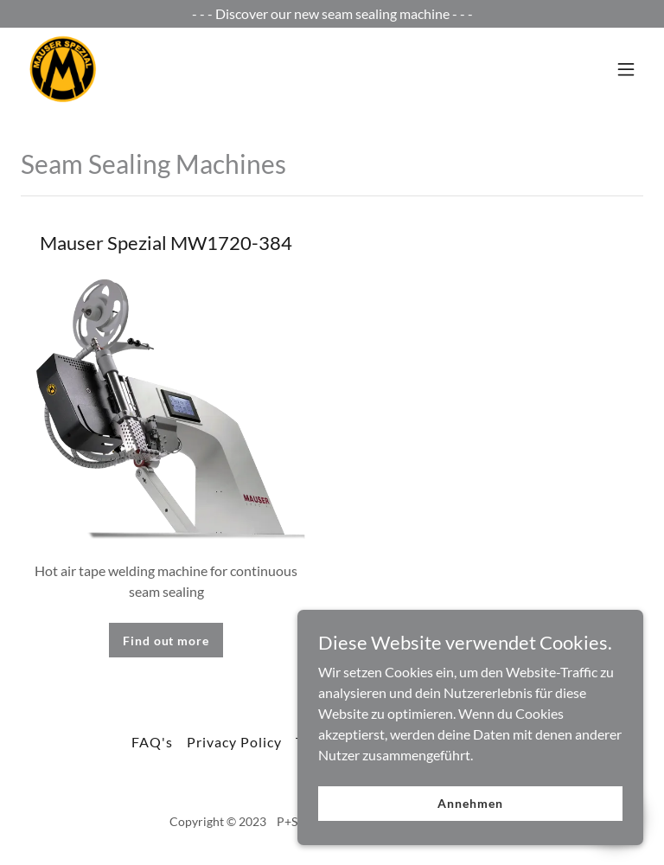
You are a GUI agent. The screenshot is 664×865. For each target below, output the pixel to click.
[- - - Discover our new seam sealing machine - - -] (332, 13)
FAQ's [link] (152, 742)
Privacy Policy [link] (234, 742)
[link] (63, 69)
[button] (626, 69)
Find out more (165, 640)
